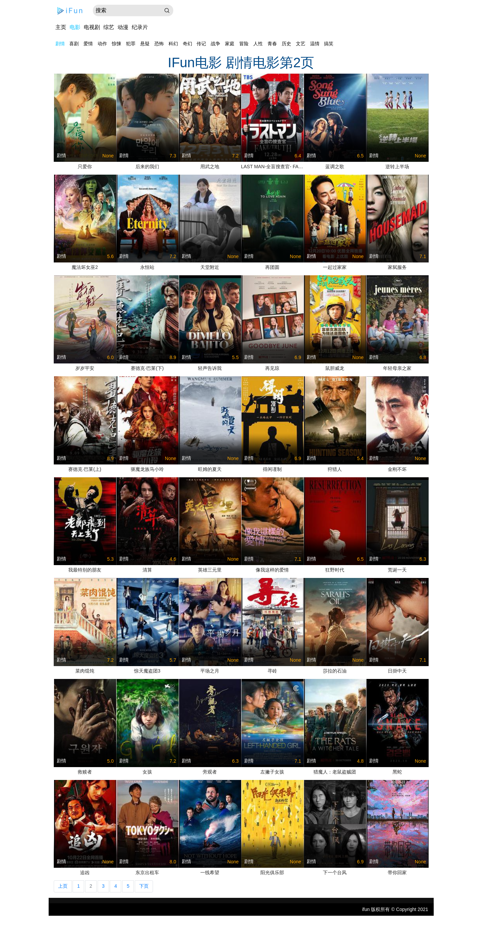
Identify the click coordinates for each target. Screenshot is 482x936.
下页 (144, 886)
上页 (63, 886)
